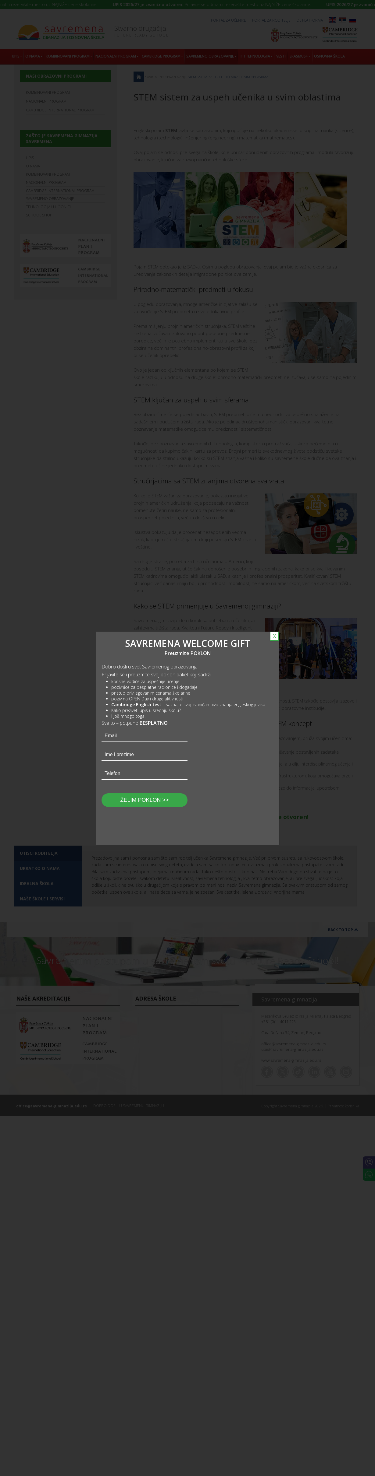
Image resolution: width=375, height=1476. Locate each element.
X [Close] (274, 636)
